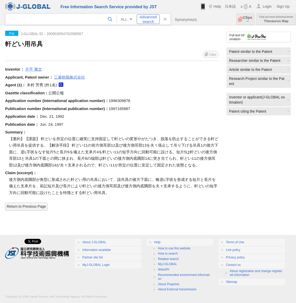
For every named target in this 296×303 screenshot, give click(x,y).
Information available (96, 250)
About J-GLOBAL (94, 242)
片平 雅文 (33, 69)
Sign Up (283, 6)
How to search (168, 253)
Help (217, 6)
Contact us (233, 265)
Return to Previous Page (26, 206)
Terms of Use (235, 242)
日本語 (230, 6)
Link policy (233, 250)
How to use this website (174, 248)
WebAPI (163, 269)
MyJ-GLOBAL (167, 264)
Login (267, 6)
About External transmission (177, 289)
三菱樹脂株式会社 (69, 77)
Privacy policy (235, 257)
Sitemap (231, 282)
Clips (248, 19)
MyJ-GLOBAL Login (96, 265)
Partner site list (92, 257)
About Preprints (168, 284)
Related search (168, 259)
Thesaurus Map (276, 19)
